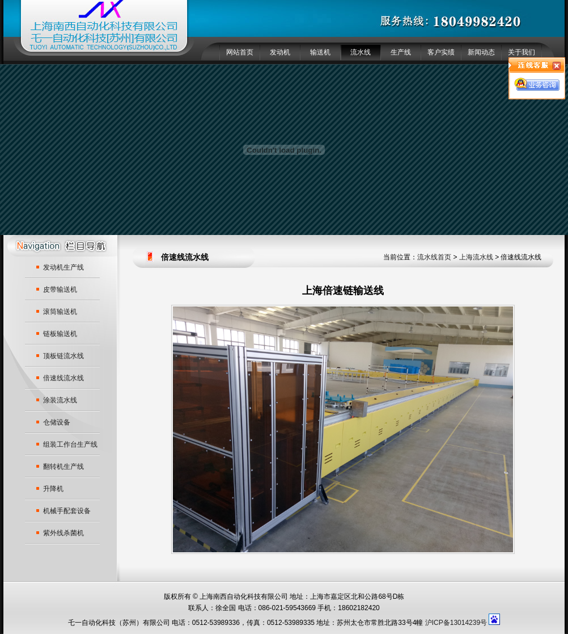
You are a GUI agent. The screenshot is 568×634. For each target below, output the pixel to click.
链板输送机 (60, 334)
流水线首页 (434, 257)
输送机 (320, 52)
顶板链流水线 (63, 356)
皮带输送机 (60, 289)
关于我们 (521, 52)
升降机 (53, 489)
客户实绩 (441, 52)
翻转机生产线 (63, 467)
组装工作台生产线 (70, 444)
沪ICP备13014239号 (456, 623)
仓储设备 (56, 422)
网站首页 (239, 52)
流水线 (360, 52)
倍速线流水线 (63, 378)
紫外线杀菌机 (63, 533)
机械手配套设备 (67, 511)
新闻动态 (481, 52)
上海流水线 (476, 257)
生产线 (401, 52)
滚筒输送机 (60, 312)
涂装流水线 (60, 400)
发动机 (280, 52)
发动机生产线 (63, 267)
